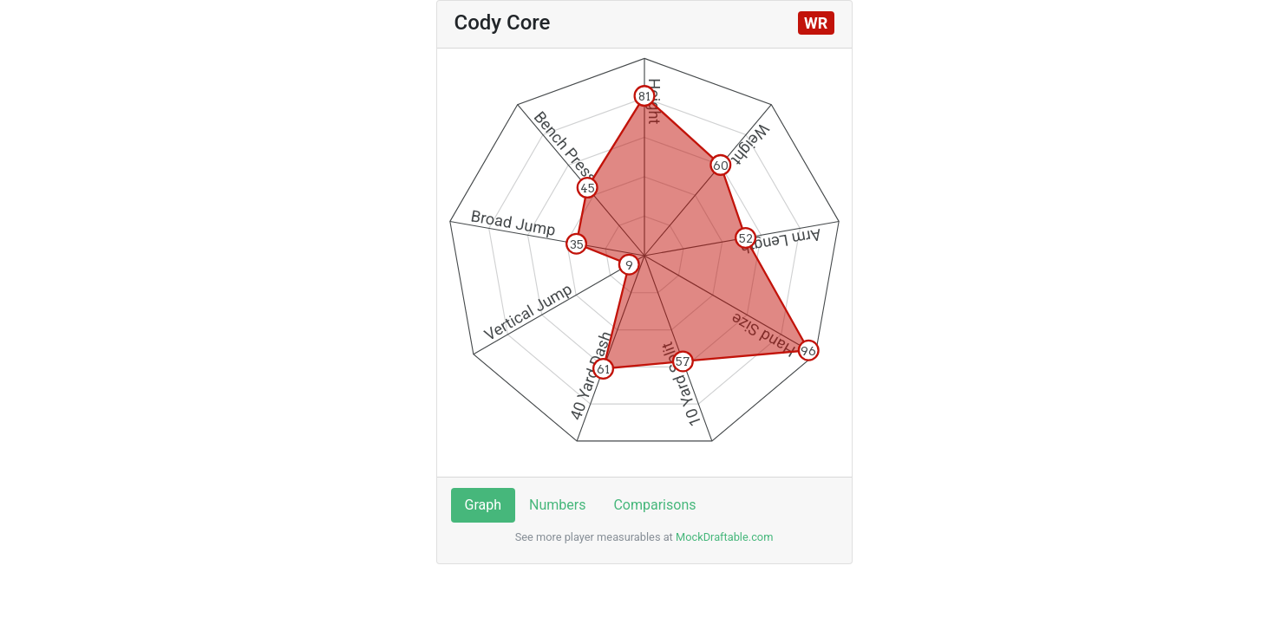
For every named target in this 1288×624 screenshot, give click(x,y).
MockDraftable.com (723, 536)
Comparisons (654, 505)
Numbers (557, 505)
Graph (483, 505)
